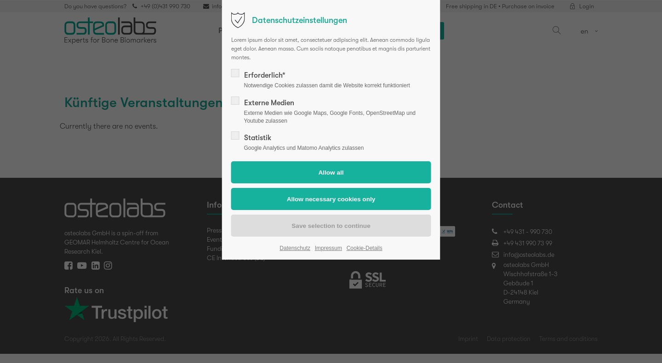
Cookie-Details (364, 248)
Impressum (328, 248)
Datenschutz (295, 248)
